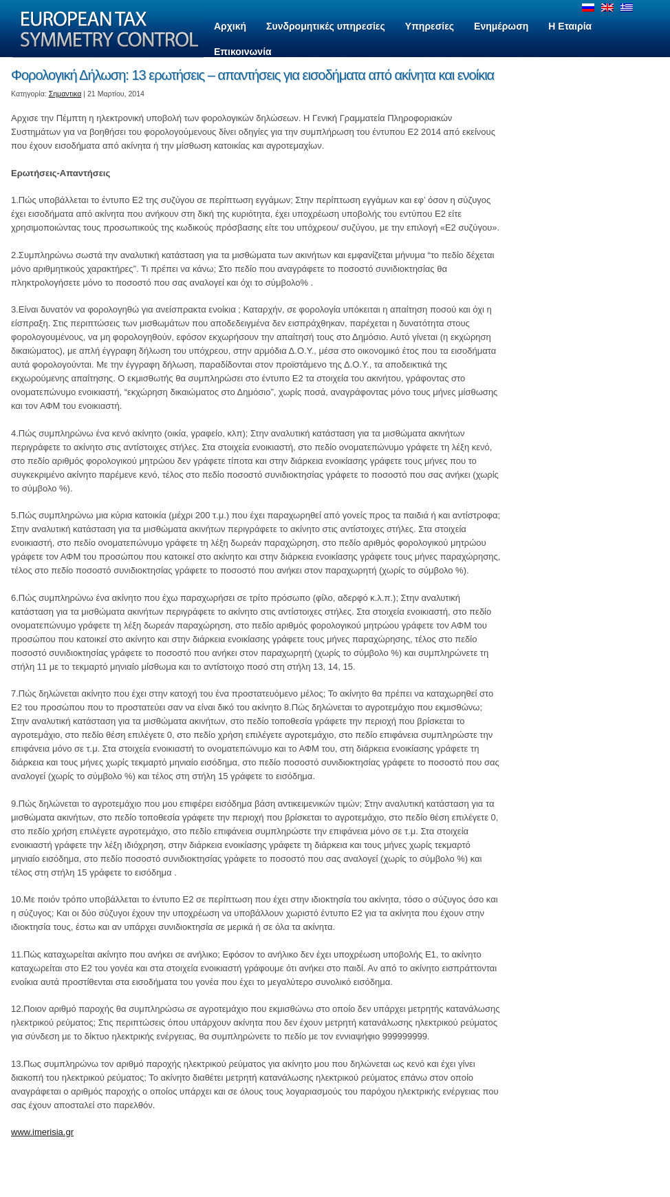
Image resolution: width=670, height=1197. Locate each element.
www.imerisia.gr (42, 1132)
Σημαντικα (65, 93)
